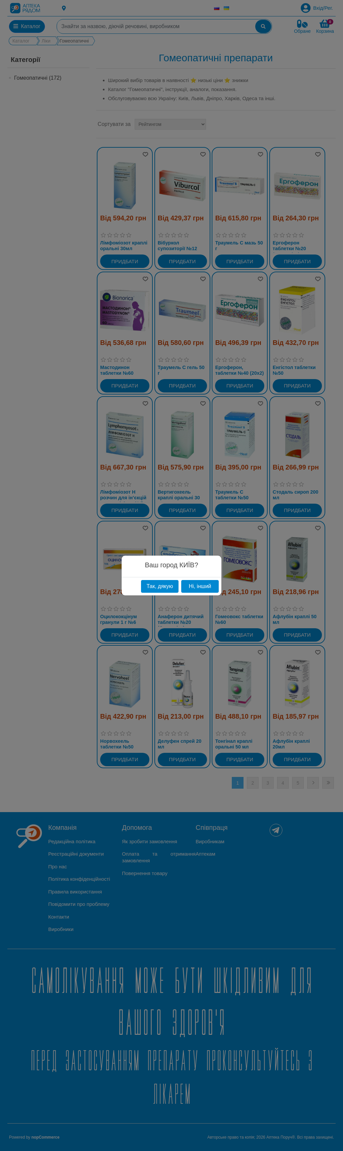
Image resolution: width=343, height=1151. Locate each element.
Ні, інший (200, 586)
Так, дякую (159, 586)
